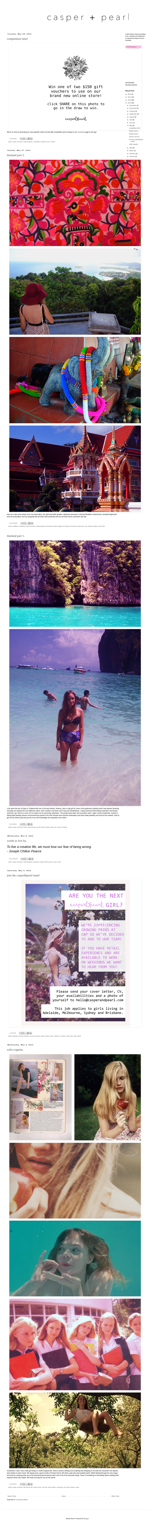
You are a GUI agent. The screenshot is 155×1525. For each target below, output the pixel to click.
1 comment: (13, 1033)
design (43, 1036)
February (132, 153)
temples (90, 526)
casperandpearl (27, 141)
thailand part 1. (16, 536)
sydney (79, 1036)
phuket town (80, 526)
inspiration (36, 862)
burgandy (22, 526)
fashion (47, 1036)
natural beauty (31, 827)
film (32, 1487)
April (131, 148)
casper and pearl (18, 141)
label (51, 1036)
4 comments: (13, 138)
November (133, 108)
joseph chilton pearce (46, 862)
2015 (129, 94)
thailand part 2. (16, 155)
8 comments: (13, 824)
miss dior (44, 1487)
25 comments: (13, 523)
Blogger (86, 1518)
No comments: (13, 858)
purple (52, 827)
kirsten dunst (37, 1487)
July (130, 120)
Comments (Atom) (22, 1499)
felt (64, 526)
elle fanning (26, 1487)
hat (71, 526)
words (59, 862)
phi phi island (40, 827)
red (86, 526)
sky (55, 827)
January (132, 156)
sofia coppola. (15, 1049)
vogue (77, 1487)
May (131, 125)
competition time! (17, 38)
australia (20, 1036)
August (131, 117)
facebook (43, 141)
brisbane (26, 1036)
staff (75, 1036)
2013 (129, 100)
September (133, 114)
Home (64, 1496)
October (132, 111)
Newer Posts (12, 1496)
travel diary (101, 526)
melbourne (57, 1036)
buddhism (15, 526)
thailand (95, 526)
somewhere (59, 1487)
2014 (129, 97)
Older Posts (115, 1496)
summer (59, 827)
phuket (74, 526)
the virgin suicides (69, 1487)
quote (55, 862)
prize (48, 141)
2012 (129, 103)
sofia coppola (52, 1487)
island (25, 827)
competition (36, 141)
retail (67, 1036)
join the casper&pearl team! (23, 875)
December (133, 105)
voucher (53, 141)
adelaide (15, 1036)
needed (63, 1036)
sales (71, 1036)
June (131, 123)
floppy (67, 526)
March (131, 150)
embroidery (49, 526)
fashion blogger (57, 526)
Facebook (81, 132)
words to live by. (17, 840)
